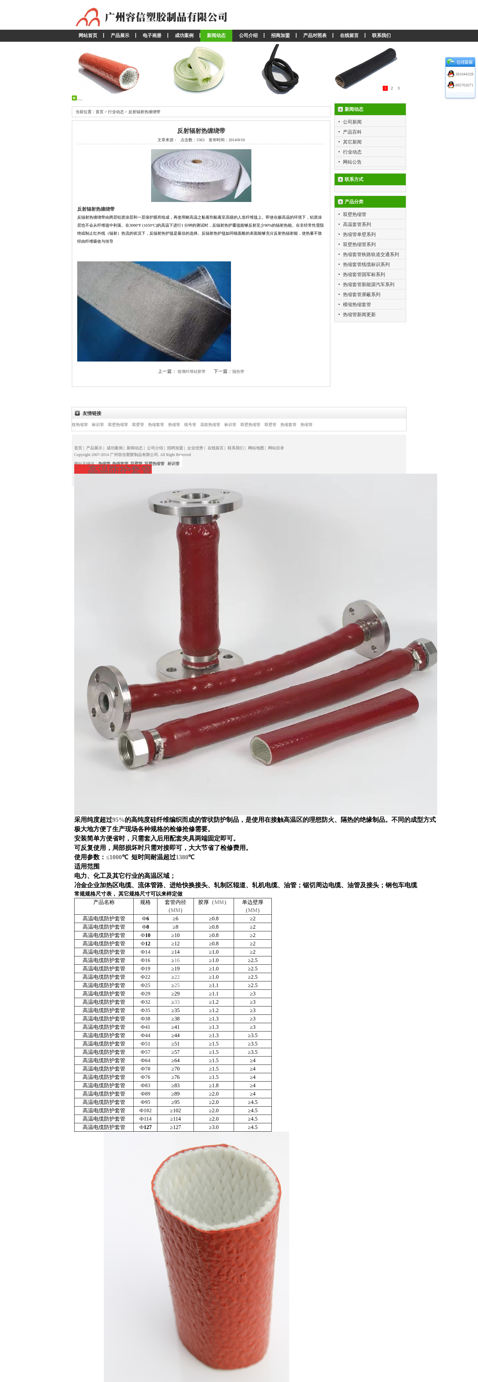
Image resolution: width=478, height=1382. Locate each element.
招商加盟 (280, 35)
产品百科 (352, 132)
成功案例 (184, 35)
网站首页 (88, 35)
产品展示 (120, 35)
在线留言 (349, 35)
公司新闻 (352, 122)
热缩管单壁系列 (359, 234)
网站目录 (276, 448)
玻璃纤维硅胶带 (192, 371)
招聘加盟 (175, 448)
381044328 (463, 74)
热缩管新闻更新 (359, 314)
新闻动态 (216, 35)
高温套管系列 (357, 224)
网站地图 (256, 448)
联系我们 (381, 35)
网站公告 (352, 162)
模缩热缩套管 (357, 304)
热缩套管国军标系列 (364, 274)
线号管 (198, 424)
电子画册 (152, 35)
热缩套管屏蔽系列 (361, 294)
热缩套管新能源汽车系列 (368, 284)
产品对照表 (315, 35)
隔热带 (238, 371)
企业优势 (195, 448)
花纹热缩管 (86, 424)
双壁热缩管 (354, 214)
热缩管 (182, 424)
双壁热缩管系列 (359, 244)
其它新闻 (352, 142)
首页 (78, 448)
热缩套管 (164, 424)
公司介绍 (248, 35)
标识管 (106, 424)
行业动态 (352, 152)
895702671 (463, 85)
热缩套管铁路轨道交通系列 (371, 254)
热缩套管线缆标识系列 (366, 264)
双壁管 (146, 424)
